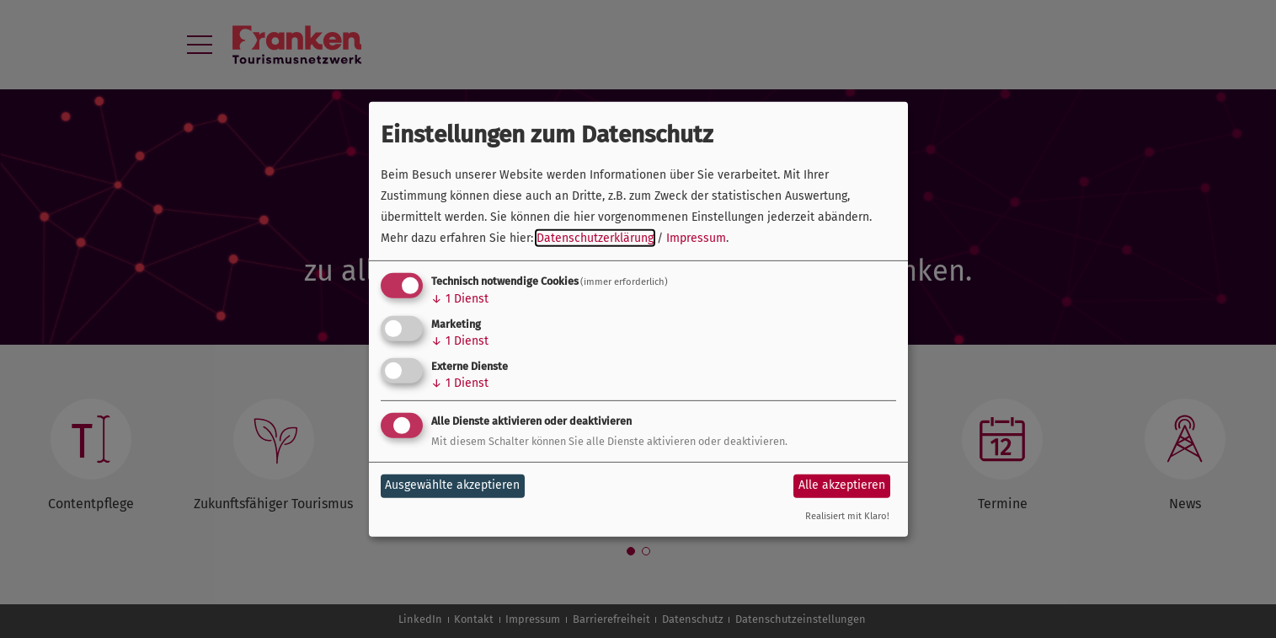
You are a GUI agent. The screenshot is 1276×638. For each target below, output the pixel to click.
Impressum (696, 238)
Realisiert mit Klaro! (847, 515)
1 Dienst (460, 299)
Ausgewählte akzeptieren (452, 485)
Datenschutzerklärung (595, 238)
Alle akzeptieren (841, 485)
